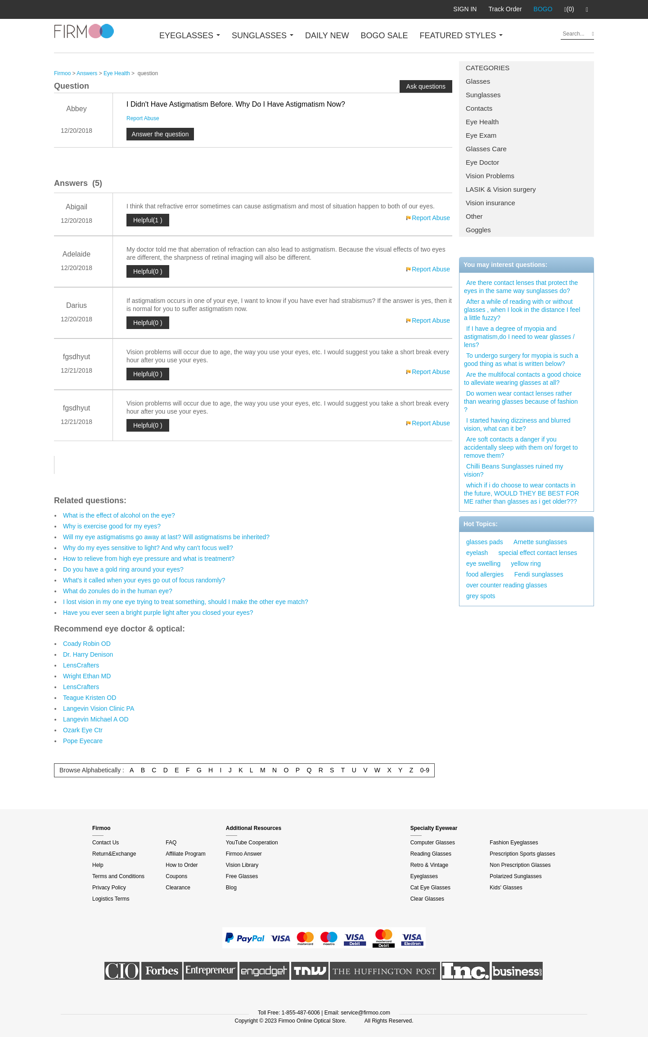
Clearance (178, 887)
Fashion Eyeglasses (514, 842)
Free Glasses (242, 876)
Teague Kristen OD (89, 697)
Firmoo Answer (244, 854)
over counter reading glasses (506, 585)
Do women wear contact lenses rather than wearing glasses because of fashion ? (521, 401)
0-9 (424, 770)
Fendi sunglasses (538, 574)
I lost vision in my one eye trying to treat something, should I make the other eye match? (185, 601)
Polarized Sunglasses (515, 876)
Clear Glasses (427, 899)
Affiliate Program (185, 854)
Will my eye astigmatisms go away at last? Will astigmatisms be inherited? (166, 537)
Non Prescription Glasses (520, 865)
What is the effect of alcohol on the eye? (119, 515)
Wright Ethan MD (87, 676)
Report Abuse (142, 118)
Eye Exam (481, 135)
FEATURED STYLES (461, 35)
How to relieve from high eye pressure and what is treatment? (148, 558)
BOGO (543, 9)
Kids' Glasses (506, 887)
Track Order (505, 9)
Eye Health (482, 122)
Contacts (479, 108)
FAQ (171, 842)
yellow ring (526, 563)
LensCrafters (81, 665)
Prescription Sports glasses (522, 854)
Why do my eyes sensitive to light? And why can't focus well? (148, 547)
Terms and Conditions (118, 876)
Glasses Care (486, 149)
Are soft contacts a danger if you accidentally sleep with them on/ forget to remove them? (521, 447)
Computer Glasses (432, 842)
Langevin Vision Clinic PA (98, 708)
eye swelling (483, 563)
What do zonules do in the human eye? (117, 591)
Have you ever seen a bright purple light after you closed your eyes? (158, 612)
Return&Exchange (114, 854)
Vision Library (242, 865)
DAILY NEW (327, 35)
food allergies (485, 574)
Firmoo (62, 73)
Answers (86, 73)
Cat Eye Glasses (430, 887)
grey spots (480, 596)
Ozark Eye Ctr (83, 730)
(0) (569, 9)
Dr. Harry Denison (88, 654)
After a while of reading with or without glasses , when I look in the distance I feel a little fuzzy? (522, 309)
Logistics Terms (110, 899)
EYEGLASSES (189, 35)
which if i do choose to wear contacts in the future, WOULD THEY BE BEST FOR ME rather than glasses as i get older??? (521, 493)
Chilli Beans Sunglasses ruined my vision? (513, 470)
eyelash (477, 552)
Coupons (176, 876)
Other (474, 216)
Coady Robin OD (87, 643)
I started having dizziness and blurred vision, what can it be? (517, 424)
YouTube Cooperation (252, 842)
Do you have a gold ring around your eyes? (123, 569)
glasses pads (484, 542)
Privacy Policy (109, 887)
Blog (231, 887)
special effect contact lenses (538, 552)
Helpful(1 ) (147, 220)
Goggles (478, 230)
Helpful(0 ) (147, 271)
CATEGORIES (487, 68)
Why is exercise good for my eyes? (112, 526)
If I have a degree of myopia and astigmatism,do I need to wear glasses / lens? (519, 336)
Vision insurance (490, 203)
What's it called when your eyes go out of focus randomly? (144, 580)
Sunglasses (483, 95)
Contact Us (105, 842)
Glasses (478, 81)
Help (98, 865)
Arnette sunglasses (540, 542)
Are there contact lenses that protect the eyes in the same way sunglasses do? (521, 286)
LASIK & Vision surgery (501, 189)
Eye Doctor (482, 162)
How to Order (182, 865)
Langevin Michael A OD (96, 719)
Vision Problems (490, 176)
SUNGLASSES (262, 35)
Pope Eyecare (83, 740)
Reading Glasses (430, 854)
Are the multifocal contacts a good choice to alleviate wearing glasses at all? (522, 378)
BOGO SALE (384, 35)
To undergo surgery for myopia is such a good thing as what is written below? (521, 359)
